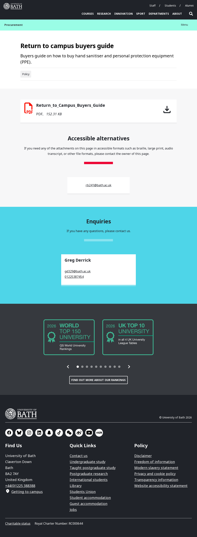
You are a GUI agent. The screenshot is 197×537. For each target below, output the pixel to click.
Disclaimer (143, 455)
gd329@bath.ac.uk (78, 271)
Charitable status (17, 523)
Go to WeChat (69, 433)
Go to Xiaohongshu (99, 433)
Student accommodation (90, 497)
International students (89, 479)
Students (170, 5)
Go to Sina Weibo (79, 433)
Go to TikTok (59, 433)
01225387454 (74, 277)
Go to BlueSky (19, 433)
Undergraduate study (87, 461)
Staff (152, 5)
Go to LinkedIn (39, 433)
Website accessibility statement (161, 485)
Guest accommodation (88, 503)
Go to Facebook (9, 433)
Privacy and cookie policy (155, 473)
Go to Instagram (29, 433)
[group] (69, 337)
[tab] (78, 367)
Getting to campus (27, 491)
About (177, 13)
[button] (68, 367)
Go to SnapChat (49, 433)
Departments (159, 13)
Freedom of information (154, 461)
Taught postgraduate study (93, 467)
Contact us (79, 455)
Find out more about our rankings (98, 380)
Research (104, 13)
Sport (140, 13)
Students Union (83, 491)
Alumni (189, 5)
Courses (88, 13)
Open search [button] (191, 14)
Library (76, 485)
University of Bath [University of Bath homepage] (13, 6)
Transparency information (156, 479)
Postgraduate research (89, 473)
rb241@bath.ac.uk (98, 185)
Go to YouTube (89, 433)
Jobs (73, 509)
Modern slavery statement (156, 467)
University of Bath (22, 413)
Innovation (123, 13)
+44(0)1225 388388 (20, 485)
